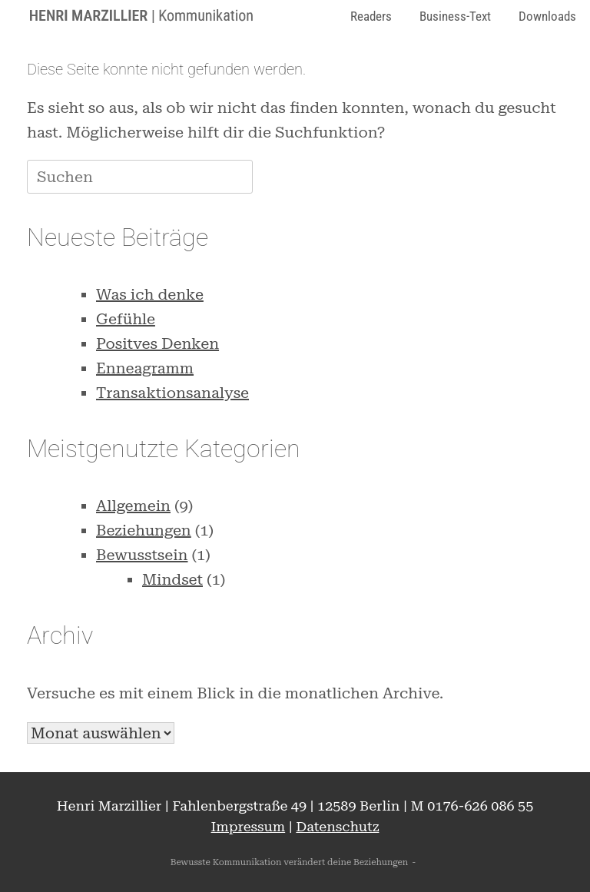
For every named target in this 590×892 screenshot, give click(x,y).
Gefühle (125, 319)
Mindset (172, 579)
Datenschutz (337, 826)
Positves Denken (157, 343)
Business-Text (455, 16)
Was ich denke (150, 294)
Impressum (248, 826)
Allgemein (133, 505)
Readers (371, 16)
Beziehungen (143, 530)
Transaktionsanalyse (172, 392)
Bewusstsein (142, 554)
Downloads (547, 16)
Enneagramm (145, 368)
